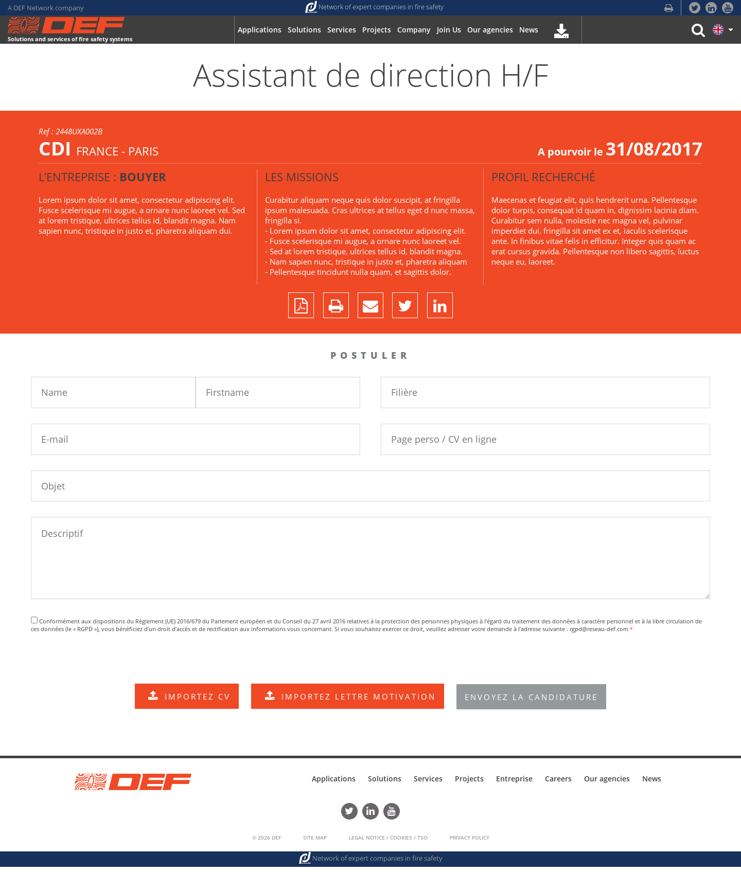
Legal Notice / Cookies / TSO (388, 842)
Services (428, 786)
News (651, 786)
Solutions (384, 786)
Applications (334, 786)
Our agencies (607, 786)
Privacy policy (469, 842)
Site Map (315, 842)
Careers (558, 786)
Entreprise (514, 786)
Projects (469, 786)
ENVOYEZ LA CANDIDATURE (535, 704)
